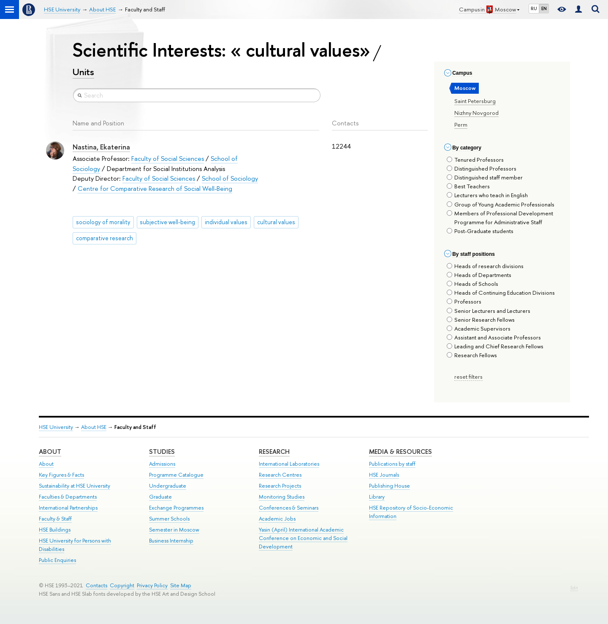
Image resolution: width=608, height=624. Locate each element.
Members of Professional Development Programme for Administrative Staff (500, 217)
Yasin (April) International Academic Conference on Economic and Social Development (303, 538)
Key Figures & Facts (61, 474)
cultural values (276, 222)
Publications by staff (392, 463)
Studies (162, 451)
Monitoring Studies (281, 496)
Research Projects (280, 485)
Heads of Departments (479, 275)
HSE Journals (384, 474)
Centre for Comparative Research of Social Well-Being (155, 188)
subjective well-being (167, 222)
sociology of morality (103, 222)
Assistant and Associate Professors (494, 337)
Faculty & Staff (55, 518)
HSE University (56, 427)
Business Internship (171, 540)
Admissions (162, 463)
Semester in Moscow (174, 529)
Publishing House (389, 485)
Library (377, 496)
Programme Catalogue (176, 474)
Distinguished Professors (481, 168)
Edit (574, 588)
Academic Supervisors (478, 328)
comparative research (104, 238)
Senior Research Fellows (481, 319)
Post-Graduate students (480, 231)
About (50, 451)
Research (274, 451)
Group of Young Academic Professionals (500, 204)
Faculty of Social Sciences (167, 158)
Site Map (180, 585)
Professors (464, 301)
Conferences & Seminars (288, 507)
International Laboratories (289, 463)
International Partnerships (68, 507)
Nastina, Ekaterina (101, 147)
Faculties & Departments (68, 496)
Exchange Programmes (176, 507)
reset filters (468, 376)
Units (83, 71)
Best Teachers (468, 186)
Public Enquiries (57, 560)
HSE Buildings (55, 529)
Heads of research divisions (485, 266)
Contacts (96, 585)
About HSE (93, 427)
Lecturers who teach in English (487, 195)
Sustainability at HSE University (74, 485)
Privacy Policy (152, 585)
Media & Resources (400, 451)
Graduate (160, 496)
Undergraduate (167, 485)
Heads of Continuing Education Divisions (501, 292)
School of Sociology (230, 178)
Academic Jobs (277, 518)
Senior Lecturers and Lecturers (488, 311)
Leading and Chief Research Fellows (495, 346)
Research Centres (280, 474)
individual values (226, 222)
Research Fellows (472, 355)
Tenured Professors (475, 159)
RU (534, 8)
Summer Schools (169, 518)
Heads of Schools (472, 284)
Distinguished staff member (485, 177)
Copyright (122, 585)
